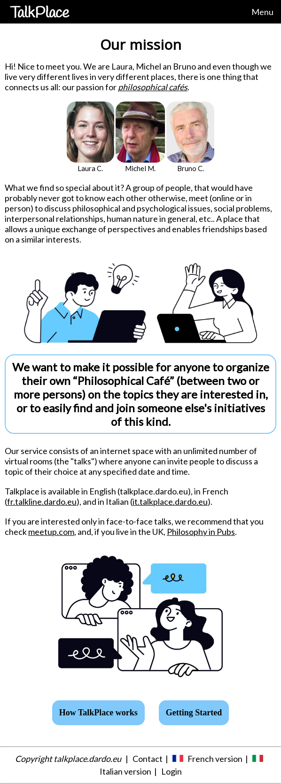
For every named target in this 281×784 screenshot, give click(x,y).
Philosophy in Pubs (201, 531)
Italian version (125, 771)
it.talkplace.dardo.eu (170, 501)
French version (214, 758)
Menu (262, 11)
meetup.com (51, 531)
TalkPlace (39, 13)
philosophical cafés (152, 87)
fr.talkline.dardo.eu (42, 501)
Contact (148, 758)
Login (171, 771)
